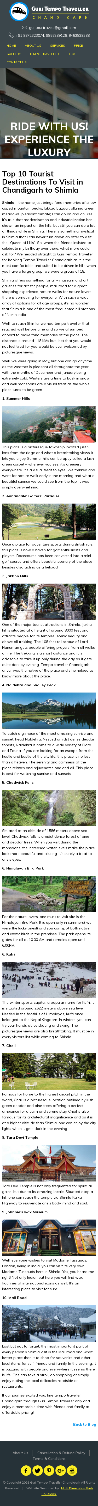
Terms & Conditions (49, 1458)
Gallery (14, 54)
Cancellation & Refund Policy (61, 1452)
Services (57, 45)
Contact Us (17, 62)
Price (78, 45)
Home (11, 45)
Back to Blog (84, 1424)
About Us (33, 45)
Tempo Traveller (44, 54)
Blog (72, 54)
